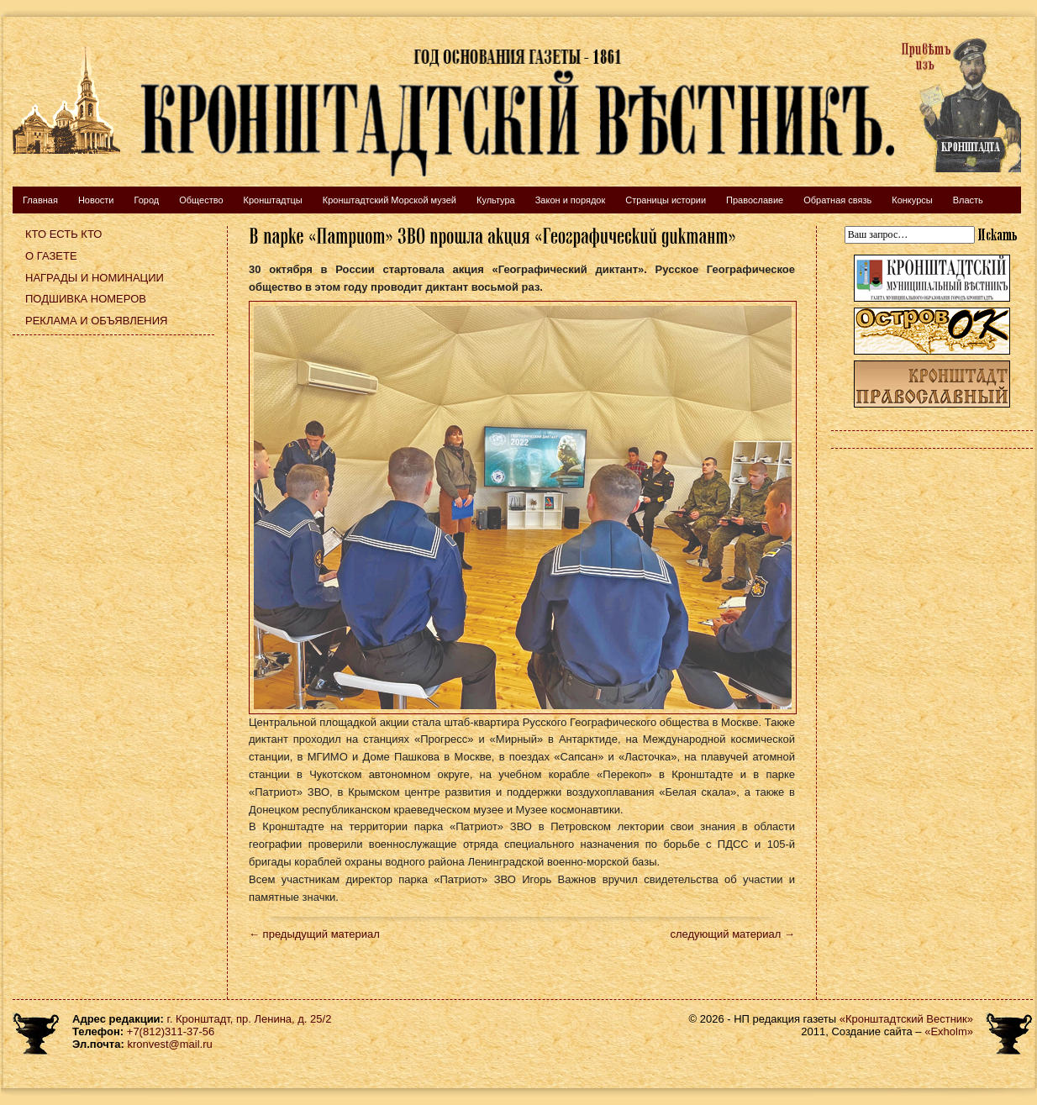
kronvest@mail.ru (169, 1044)
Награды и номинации (94, 277)
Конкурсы (912, 200)
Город (146, 200)
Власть (968, 200)
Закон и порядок (570, 200)
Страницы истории (665, 200)
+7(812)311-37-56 (170, 1031)
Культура (495, 200)
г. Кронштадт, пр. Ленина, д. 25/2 (249, 1019)
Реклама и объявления (96, 320)
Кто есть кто (63, 234)
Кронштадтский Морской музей (389, 200)
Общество (201, 200)
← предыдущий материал (314, 934)
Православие (754, 200)
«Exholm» (948, 1031)
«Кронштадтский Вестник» (906, 1019)
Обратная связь (837, 200)
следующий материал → (732, 934)
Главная (40, 200)
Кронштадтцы (273, 200)
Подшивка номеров (85, 298)
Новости (96, 200)
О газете (51, 256)
